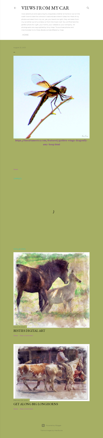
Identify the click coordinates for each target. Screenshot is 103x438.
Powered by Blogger (51, 425)
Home (25, 35)
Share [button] (15, 169)
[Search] (88, 7)
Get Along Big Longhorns (35, 404)
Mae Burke (58, 430)
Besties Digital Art (29, 331)
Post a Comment (26, 336)
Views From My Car (45, 8)
